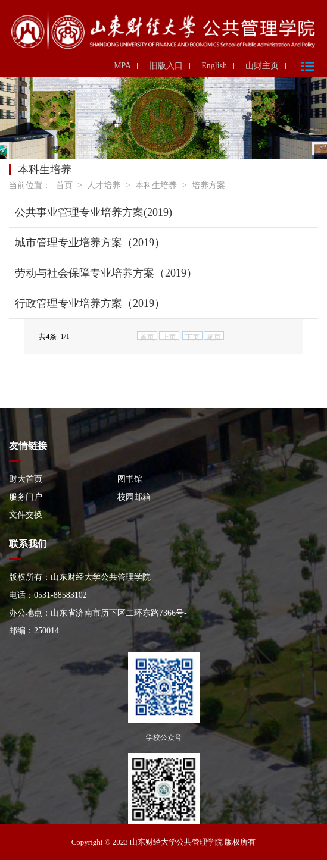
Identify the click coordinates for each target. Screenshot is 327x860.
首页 (64, 185)
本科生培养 (156, 185)
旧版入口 (166, 66)
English (214, 66)
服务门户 (25, 496)
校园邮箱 (134, 496)
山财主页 (262, 66)
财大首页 (25, 479)
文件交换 (25, 514)
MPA (122, 66)
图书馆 (129, 479)
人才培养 (103, 185)
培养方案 (208, 185)
